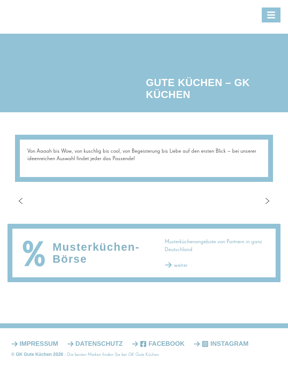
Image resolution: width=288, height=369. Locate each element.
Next (267, 201)
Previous (20, 201)
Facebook (162, 343)
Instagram (225, 343)
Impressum (39, 343)
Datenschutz (99, 343)
